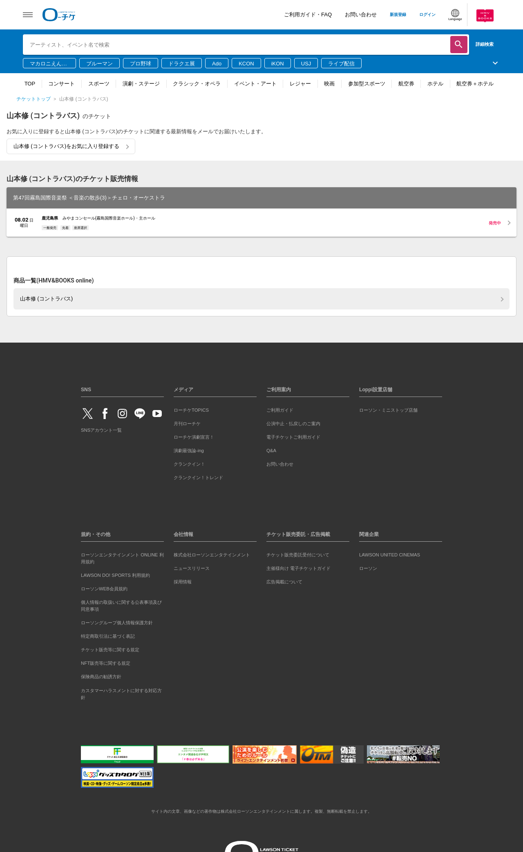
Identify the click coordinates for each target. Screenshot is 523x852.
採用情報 (183, 581)
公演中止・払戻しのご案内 (293, 423)
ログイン (427, 14)
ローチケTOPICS (191, 410)
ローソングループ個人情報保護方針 (117, 622)
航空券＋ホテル (475, 84)
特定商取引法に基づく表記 (108, 636)
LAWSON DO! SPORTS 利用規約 (115, 575)
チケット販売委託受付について (297, 554)
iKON (277, 64)
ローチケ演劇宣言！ (194, 437)
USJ (306, 64)
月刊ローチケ (187, 423)
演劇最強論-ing (189, 450)
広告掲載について (284, 581)
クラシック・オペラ (197, 84)
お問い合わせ (361, 14)
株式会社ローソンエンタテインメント (212, 554)
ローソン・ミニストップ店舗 (388, 410)
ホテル (435, 84)
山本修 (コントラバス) (46, 299)
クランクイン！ (189, 464)
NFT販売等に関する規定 (105, 663)
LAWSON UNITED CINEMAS (389, 554)
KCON (246, 64)
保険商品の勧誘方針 (101, 676)
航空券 (406, 84)
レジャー (300, 84)
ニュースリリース (192, 568)
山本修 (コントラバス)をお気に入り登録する (66, 146)
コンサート (61, 84)
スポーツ (99, 84)
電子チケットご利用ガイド (293, 437)
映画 (329, 84)
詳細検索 (485, 44)
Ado (216, 64)
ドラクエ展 (181, 64)
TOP (30, 84)
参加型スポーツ (366, 84)
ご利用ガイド (279, 410)
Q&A (271, 450)
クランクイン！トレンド (198, 477)
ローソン (368, 568)
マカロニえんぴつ (48, 64)
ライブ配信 (341, 64)
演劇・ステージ (141, 84)
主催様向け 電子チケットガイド (298, 568)
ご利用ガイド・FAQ (308, 14)
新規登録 (398, 14)
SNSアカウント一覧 (101, 430)
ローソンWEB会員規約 (104, 588)
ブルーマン (99, 64)
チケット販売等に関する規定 (110, 649)
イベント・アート (255, 84)
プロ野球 (140, 64)
